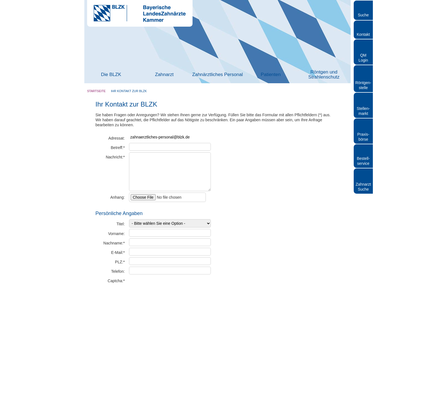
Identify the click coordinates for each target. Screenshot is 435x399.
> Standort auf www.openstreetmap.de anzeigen (257, 208)
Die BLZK (111, 74)
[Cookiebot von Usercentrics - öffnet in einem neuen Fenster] (36, 388)
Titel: (121, 224)
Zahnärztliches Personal (217, 74)
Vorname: (116, 233)
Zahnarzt (164, 74)
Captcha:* (116, 281)
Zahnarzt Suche (363, 186)
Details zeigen (295, 388)
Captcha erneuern (190, 290)
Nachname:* (114, 243)
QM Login (363, 57)
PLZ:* (120, 262)
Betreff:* (118, 147)
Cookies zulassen (388, 343)
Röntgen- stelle (363, 85)
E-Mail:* (118, 252)
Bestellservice (363, 161)
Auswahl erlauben (388, 360)
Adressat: (116, 138)
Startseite (96, 91)
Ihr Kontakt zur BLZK (129, 91)
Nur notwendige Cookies (388, 376)
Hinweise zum (152, 309)
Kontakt (363, 34)
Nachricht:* (115, 157)
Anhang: (117, 197)
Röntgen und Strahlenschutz (323, 75)
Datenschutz (165, 309)
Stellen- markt (363, 111)
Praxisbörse (363, 137)
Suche (363, 15)
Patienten (271, 74)
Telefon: (118, 271)
